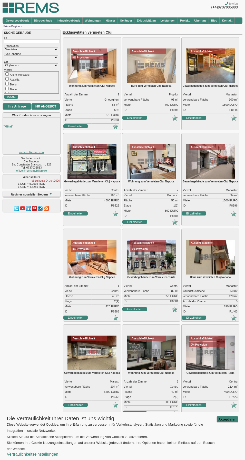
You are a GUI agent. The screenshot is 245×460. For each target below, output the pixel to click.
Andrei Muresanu (20, 74)
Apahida (14, 79)
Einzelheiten (75, 126)
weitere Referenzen (31, 152)
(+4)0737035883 (224, 7)
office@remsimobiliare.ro (31, 170)
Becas (13, 89)
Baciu (13, 84)
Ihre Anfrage (17, 106)
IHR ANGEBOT (45, 106)
